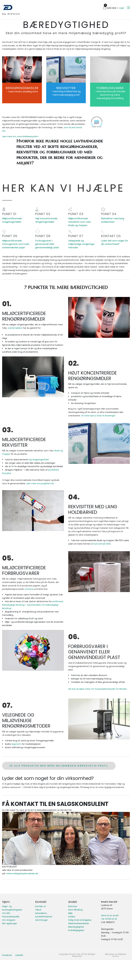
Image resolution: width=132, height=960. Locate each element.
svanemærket (15, 328)
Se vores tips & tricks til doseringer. (98, 415)
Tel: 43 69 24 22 (109, 918)
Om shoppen (8, 920)
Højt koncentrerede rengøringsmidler (46, 220)
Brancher (72, 906)
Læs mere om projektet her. (40, 483)
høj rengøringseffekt (39, 459)
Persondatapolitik (10, 916)
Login (121, 8)
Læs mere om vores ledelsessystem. (20, 136)
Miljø (70, 913)
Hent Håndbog (75, 909)
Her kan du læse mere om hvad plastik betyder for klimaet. (97, 689)
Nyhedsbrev (41, 913)
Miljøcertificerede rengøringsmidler (12, 220)
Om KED (6, 913)
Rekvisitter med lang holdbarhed (112, 220)
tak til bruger (41, 920)
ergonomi (16, 744)
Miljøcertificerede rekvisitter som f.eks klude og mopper (79, 222)
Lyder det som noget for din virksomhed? (114, 242)
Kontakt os (40, 906)
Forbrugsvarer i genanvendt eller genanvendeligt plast (47, 244)
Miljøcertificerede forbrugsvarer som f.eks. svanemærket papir (16, 244)
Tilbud (38, 909)
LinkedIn (19, 955)
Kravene (29, 589)
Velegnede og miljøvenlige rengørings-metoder (81, 244)
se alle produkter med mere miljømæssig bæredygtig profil (59, 765)
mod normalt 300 (101, 543)
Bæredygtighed (76, 926)
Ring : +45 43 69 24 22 (11, 14)
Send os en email (109, 915)
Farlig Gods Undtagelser (80, 920)
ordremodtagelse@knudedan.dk (22, 873)
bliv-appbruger (9, 923)
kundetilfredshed (43, 916)
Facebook (7, 955)
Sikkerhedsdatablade (78, 923)
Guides (71, 916)
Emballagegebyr (76, 930)
